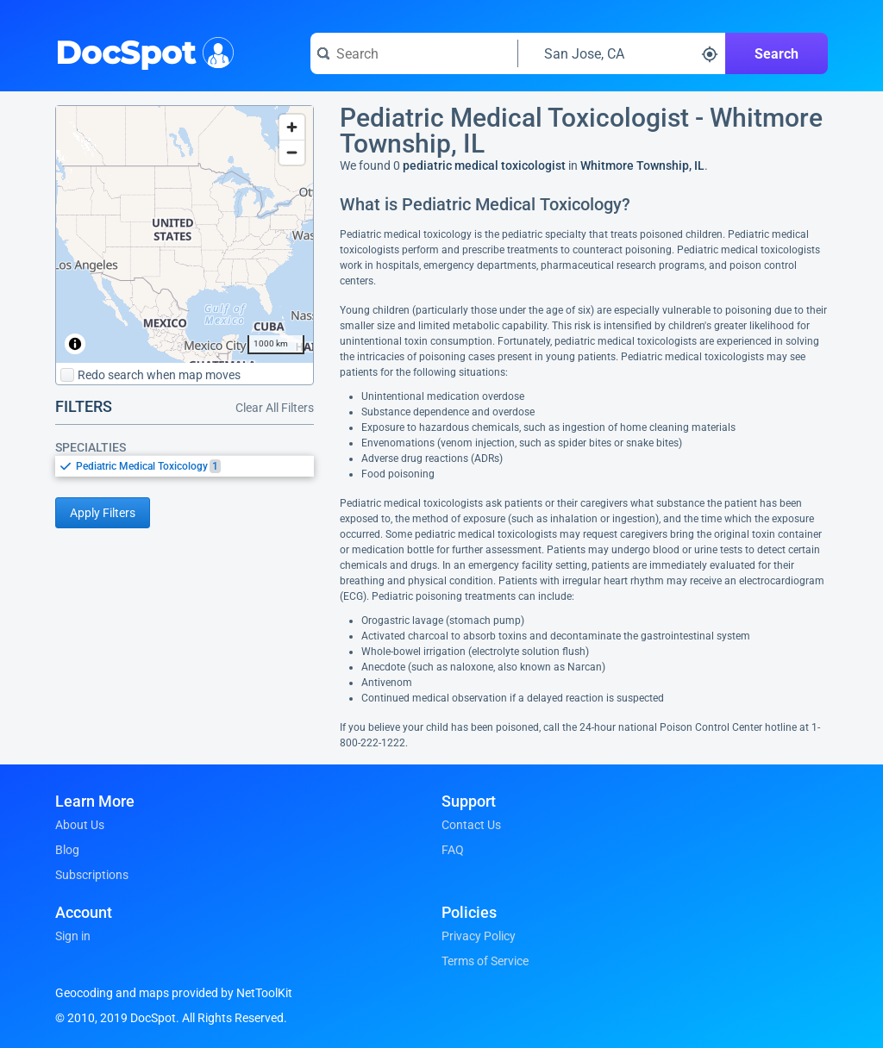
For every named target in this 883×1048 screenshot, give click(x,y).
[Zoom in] (291, 127)
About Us (79, 825)
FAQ (453, 850)
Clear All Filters (274, 408)
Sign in (73, 936)
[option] (195, 466)
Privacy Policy (479, 936)
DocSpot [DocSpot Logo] (141, 51)
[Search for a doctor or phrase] (413, 53)
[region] (184, 234)
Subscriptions (91, 875)
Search (776, 54)
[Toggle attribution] (75, 344)
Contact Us (471, 825)
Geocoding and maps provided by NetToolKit (173, 993)
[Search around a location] (621, 53)
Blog (67, 850)
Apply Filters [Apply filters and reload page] (102, 513)
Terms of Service (485, 961)
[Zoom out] (291, 152)
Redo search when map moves (150, 375)
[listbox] (184, 466)
